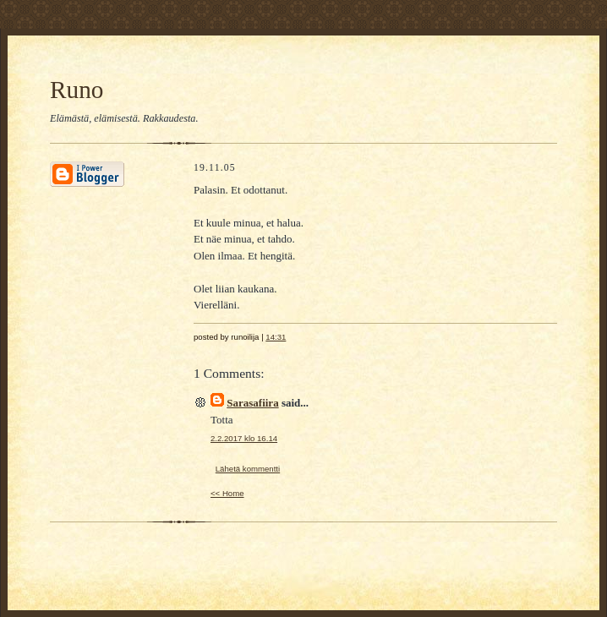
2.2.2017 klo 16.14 (244, 438)
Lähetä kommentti (248, 468)
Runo (76, 89)
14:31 (275, 336)
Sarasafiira (252, 402)
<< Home (227, 493)
